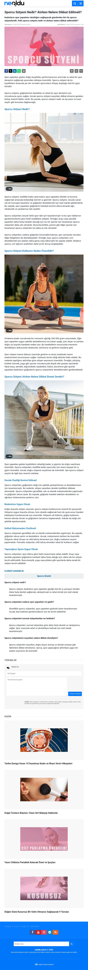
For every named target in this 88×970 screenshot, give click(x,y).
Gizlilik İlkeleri (34, 926)
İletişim (24, 926)
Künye (16, 926)
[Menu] (81, 4)
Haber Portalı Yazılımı (46, 964)
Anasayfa (7, 926)
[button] (72, 71)
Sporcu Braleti (44, 576)
